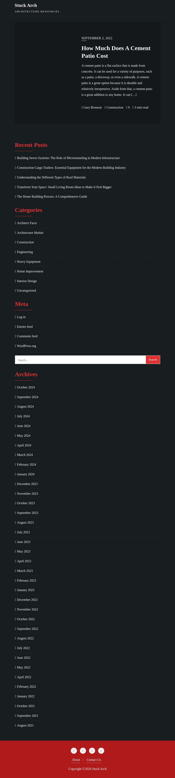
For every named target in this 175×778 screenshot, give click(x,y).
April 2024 (24, 445)
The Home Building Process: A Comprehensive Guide (52, 196)
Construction (114, 107)
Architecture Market (30, 232)
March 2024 (25, 454)
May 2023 (23, 551)
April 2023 (24, 561)
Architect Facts (27, 223)
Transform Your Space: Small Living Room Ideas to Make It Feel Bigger (64, 187)
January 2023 (25, 590)
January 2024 (25, 474)
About (76, 759)
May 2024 (23, 435)
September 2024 (27, 397)
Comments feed (27, 336)
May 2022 (23, 667)
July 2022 (23, 648)
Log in (21, 317)
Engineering (25, 252)
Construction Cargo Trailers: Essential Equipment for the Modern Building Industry (71, 167)
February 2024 (26, 464)
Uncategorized (26, 290)
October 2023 (26, 503)
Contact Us (94, 759)
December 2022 (27, 599)
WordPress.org (26, 346)
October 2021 (26, 706)
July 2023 (23, 532)
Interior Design (27, 281)
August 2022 (25, 638)
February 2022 (26, 686)
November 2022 (27, 609)
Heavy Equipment (28, 261)
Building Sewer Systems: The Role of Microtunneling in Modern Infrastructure (68, 158)
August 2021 (25, 725)
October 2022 (26, 619)
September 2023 (27, 512)
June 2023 (23, 542)
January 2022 (25, 696)
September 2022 (27, 628)
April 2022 (24, 677)
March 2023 (25, 570)
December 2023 (27, 484)
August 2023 (25, 522)
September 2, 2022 (97, 38)
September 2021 (27, 715)
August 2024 (25, 406)
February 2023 (26, 580)
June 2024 (23, 426)
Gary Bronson (92, 107)
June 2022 (23, 657)
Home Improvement (30, 271)
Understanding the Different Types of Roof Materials (51, 177)
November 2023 (27, 493)
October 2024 (26, 387)
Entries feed (25, 326)
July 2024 (23, 416)
